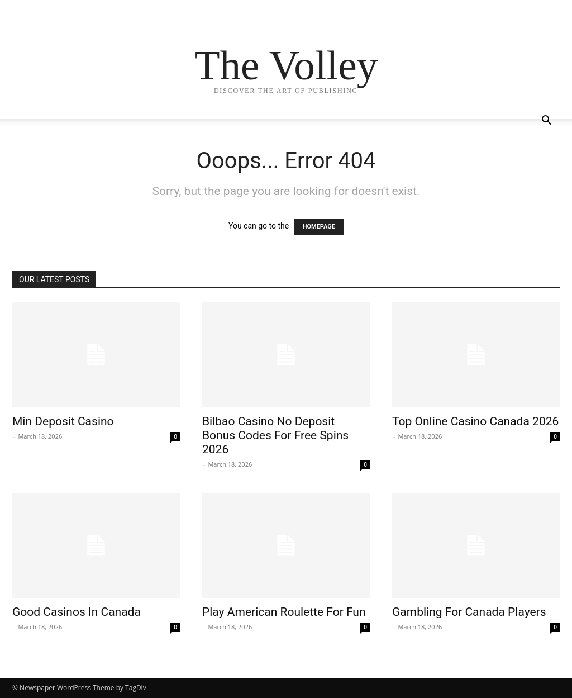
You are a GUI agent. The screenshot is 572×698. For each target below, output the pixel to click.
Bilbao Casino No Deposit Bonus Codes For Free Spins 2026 (275, 435)
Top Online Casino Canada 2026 (475, 421)
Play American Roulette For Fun (284, 612)
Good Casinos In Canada (76, 612)
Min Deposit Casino (63, 421)
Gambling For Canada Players (469, 612)
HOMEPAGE (319, 226)
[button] (546, 121)
